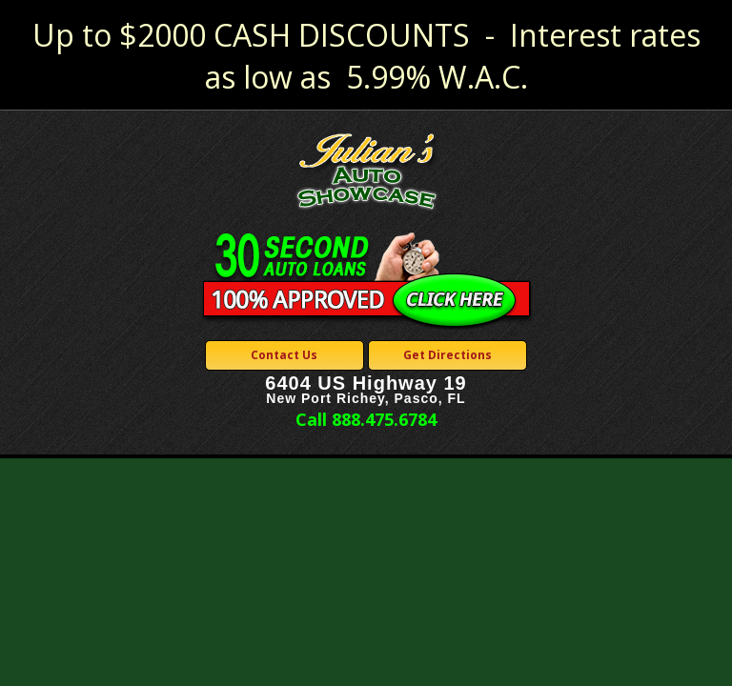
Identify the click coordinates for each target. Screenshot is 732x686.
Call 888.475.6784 (366, 419)
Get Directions (447, 355)
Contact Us (284, 355)
